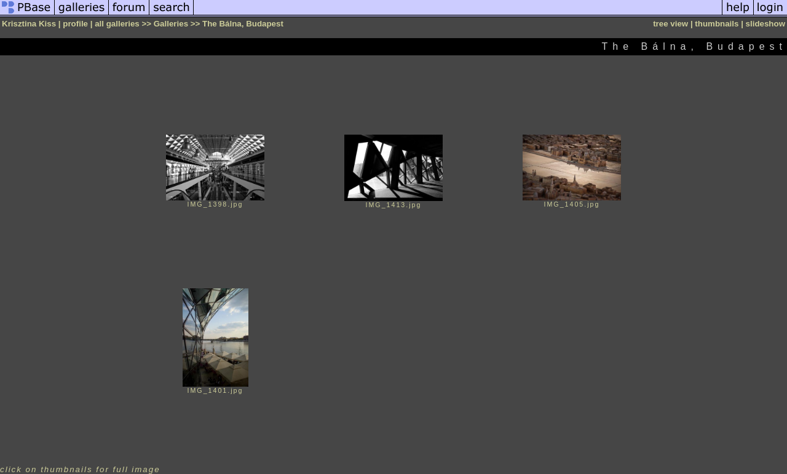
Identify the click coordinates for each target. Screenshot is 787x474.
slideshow (765, 23)
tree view (670, 23)
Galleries (171, 23)
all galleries (117, 23)
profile (75, 23)
